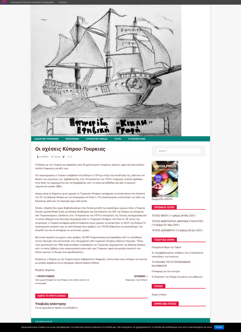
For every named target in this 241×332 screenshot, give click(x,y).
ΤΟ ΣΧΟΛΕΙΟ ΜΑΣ (141, 139)
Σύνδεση (63, 2)
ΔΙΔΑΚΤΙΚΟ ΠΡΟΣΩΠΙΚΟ (47, 139)
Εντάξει (219, 327)
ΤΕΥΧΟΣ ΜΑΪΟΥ (160, 216)
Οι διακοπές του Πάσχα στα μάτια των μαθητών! (177, 277)
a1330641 (44, 157)
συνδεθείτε (72, 308)
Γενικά (57, 157)
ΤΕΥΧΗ (121, 139)
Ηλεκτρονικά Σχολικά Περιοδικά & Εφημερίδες (32, 2)
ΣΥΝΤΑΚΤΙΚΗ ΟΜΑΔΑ (99, 139)
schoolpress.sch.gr (43, 322)
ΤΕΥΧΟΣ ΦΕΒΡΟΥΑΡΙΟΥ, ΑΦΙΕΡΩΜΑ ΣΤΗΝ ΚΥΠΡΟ (177, 221)
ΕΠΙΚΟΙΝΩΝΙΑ (74, 139)
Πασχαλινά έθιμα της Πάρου (166, 247)
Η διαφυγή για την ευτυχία (166, 271)
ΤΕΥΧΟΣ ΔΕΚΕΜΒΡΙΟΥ (163, 230)
